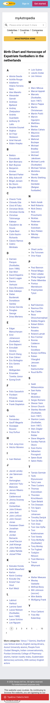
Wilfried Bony (37, 587)
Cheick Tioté (15, 199)
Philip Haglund (38, 277)
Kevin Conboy (15, 575)
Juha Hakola (15, 548)
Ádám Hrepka (15, 143)
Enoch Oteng (15, 354)
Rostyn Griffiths (38, 353)
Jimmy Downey (16, 500)
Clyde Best (14, 231)
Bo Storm (13, 184)
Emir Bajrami (15, 344)
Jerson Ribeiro (16, 490)
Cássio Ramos (16, 241)
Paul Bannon (37, 267)
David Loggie (15, 278)
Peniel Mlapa (37, 271)
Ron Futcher (37, 337)
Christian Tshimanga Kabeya (14, 218)
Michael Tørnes (38, 168)
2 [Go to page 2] (16, 628)
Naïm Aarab (37, 202)
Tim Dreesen (37, 504)
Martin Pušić (37, 113)
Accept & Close (12, 700)
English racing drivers (33, 644)
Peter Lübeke (37, 274)
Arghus (12, 130)
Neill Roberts (37, 205)
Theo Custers (37, 485)
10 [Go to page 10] (42, 628)
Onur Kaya (36, 255)
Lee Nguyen (15, 622)
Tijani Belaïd (37, 501)
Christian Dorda (16, 212)
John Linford (15, 516)
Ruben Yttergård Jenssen (35, 359)
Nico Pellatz (37, 231)
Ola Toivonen (37, 252)
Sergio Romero (38, 400)
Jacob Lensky (16, 471)
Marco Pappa (37, 104)
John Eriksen (15, 509)
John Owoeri (15, 519)
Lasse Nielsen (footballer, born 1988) (16, 613)
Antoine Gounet (16, 127)
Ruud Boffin (36, 372)
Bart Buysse (15, 165)
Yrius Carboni (37, 611)
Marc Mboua (37, 88)
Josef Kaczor (15, 541)
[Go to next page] (6, 633)
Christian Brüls (16, 209)
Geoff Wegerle (16, 422)
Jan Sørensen (15, 474)
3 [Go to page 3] (21, 628)
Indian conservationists (31, 650)
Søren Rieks (36, 461)
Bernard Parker (16, 174)
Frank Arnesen (16, 401)
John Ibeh (14, 512)
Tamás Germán (38, 472)
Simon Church (38, 406)
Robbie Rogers (38, 321)
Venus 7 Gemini (28, 641)
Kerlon (12, 572)
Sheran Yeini (37, 403)
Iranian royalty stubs (21, 657)
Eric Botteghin (16, 360)
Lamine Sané (15, 606)
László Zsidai (37, 73)
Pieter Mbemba (38, 280)
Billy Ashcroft (15, 177)
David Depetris (16, 275)
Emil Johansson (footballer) (14, 338)
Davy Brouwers (16, 288)
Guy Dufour (14, 432)
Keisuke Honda (16, 566)
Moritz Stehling (38, 177)
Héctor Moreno (16, 447)
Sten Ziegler (37, 429)
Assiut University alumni (15, 647)
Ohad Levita (37, 249)
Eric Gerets (14, 363)
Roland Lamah (38, 334)
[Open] (43, 25)
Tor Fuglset (36, 549)
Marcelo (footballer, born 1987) (36, 97)
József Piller (15, 554)
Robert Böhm (37, 324)
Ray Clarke (36, 311)
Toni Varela (36, 536)
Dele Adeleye (15, 291)
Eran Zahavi (15, 357)
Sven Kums (36, 448)
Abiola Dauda (15, 76)
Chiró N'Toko (15, 205)
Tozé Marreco (37, 559)
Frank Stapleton (16, 404)
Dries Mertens (16, 316)
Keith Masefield (16, 569)
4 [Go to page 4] (27, 628)
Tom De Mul (37, 520)
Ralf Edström (37, 305)
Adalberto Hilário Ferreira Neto (16, 85)
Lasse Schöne (16, 619)
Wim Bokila (36, 596)
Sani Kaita (36, 390)
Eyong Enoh (15, 379)
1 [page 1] (11, 628)
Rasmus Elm (37, 308)
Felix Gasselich (16, 391)
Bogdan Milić (15, 187)
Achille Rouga (15, 79)
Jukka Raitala (15, 551)
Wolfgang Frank (38, 599)
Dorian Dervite (16, 307)
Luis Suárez (36, 70)
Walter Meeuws (38, 577)
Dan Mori (13, 272)
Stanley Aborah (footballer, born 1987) (38, 412)
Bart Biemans (15, 161)
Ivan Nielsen (15, 459)
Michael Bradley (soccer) (35, 148)
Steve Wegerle (38, 438)
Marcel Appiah (38, 91)
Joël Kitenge (15, 544)
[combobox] (25, 25)
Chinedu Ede (15, 202)
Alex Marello (15, 92)
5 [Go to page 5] (32, 628)
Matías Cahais (38, 129)
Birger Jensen (16, 181)
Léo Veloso (36, 76)
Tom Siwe (36, 524)
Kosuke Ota (14, 579)
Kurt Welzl (14, 588)
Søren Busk (36, 457)
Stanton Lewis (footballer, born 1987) (38, 422)
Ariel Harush (15, 140)
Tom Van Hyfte (38, 527)
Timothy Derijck (38, 517)
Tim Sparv (36, 508)
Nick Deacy (36, 208)
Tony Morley (37, 546)
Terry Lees (36, 482)
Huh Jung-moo (16, 444)
